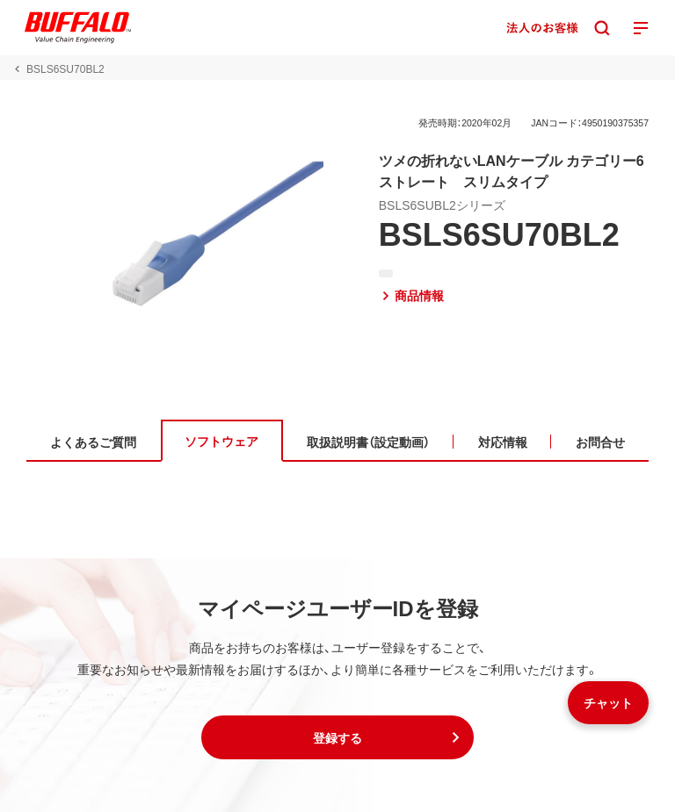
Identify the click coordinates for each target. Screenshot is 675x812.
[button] (337, 737)
